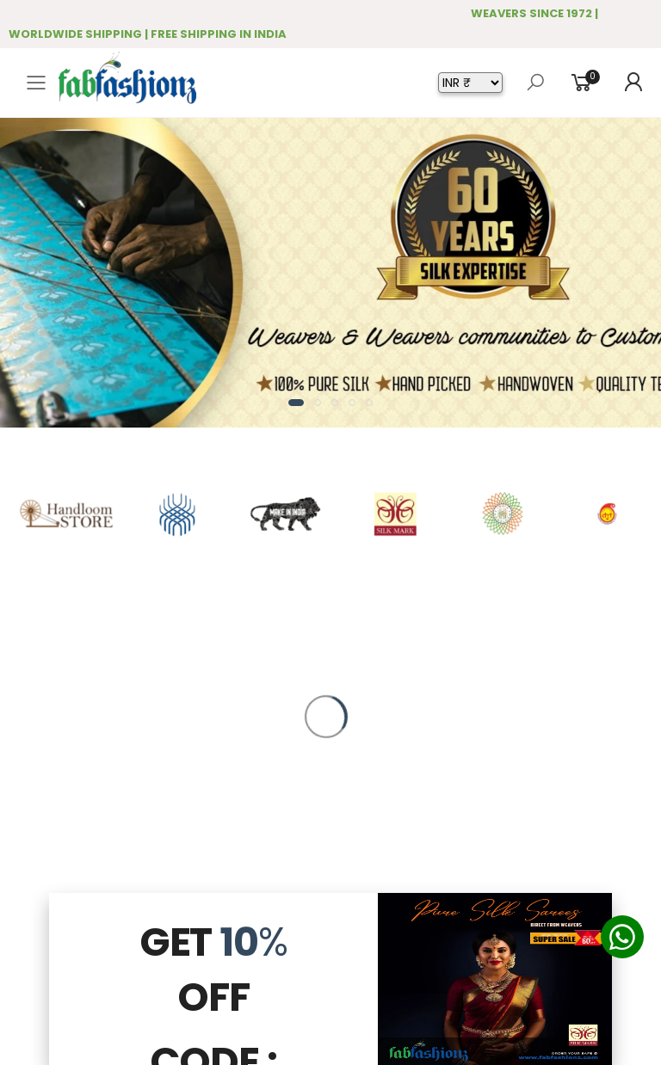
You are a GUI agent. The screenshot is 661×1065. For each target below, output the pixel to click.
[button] (296, 402)
